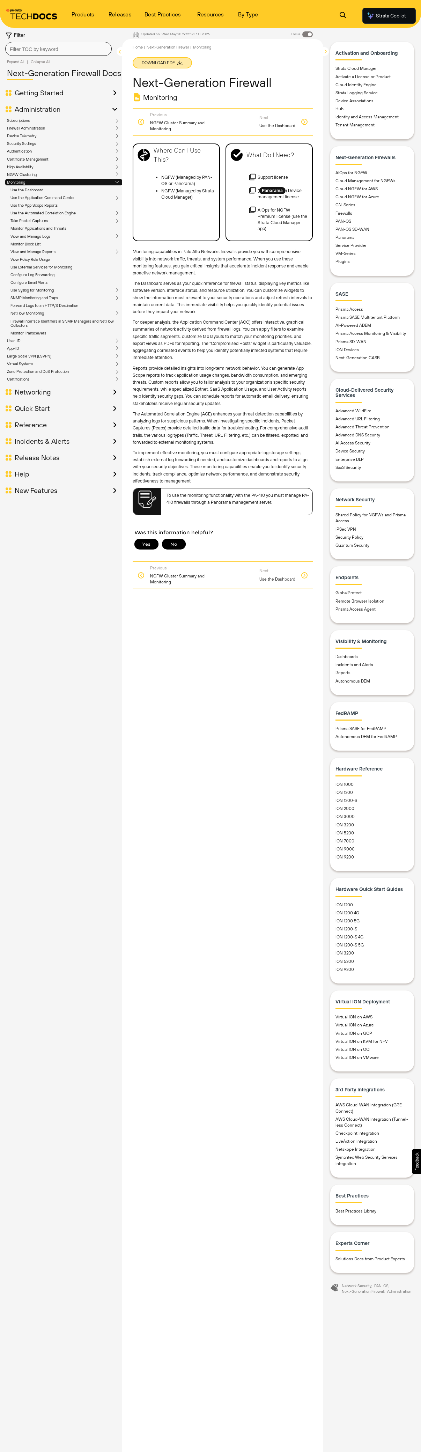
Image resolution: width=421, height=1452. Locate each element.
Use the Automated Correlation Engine (43, 213)
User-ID (14, 341)
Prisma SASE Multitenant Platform (367, 317)
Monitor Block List (25, 244)
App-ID (13, 348)
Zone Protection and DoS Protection (38, 371)
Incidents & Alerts (42, 441)
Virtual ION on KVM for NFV (361, 1041)
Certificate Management (28, 159)
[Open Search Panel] (343, 16)
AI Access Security (352, 443)
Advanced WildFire (353, 410)
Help (22, 474)
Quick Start (32, 408)
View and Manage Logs (30, 236)
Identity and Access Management (367, 117)
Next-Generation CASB (357, 357)
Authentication (19, 151)
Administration (37, 109)
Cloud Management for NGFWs (365, 180)
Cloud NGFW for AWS (356, 188)
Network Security (356, 1286)
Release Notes (37, 458)
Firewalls (343, 213)
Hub (339, 108)
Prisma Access (349, 309)
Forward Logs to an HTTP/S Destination (44, 305)
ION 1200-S (346, 800)
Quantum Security (352, 545)
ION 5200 (344, 833)
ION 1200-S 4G (349, 937)
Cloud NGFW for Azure (357, 196)
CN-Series (345, 204)
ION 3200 (344, 825)
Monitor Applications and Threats (38, 228)
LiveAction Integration (356, 1141)
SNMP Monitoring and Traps (34, 298)
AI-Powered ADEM (353, 325)
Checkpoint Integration (357, 1133)
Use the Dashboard (26, 190)
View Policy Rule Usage (30, 259)
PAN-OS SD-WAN (352, 229)
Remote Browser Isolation (359, 601)
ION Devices (347, 349)
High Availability (20, 167)
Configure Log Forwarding (32, 275)
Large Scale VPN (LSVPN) (29, 356)
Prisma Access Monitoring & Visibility (370, 333)
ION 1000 (344, 784)
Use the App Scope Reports (34, 205)
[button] (416, 1161)
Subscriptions (18, 120)
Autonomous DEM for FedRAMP (366, 736)
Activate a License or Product (363, 76)
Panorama (344, 237)
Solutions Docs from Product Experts (370, 1258)
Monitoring (16, 182)
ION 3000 (345, 816)
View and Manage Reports (33, 252)
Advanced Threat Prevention (362, 427)
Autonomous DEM (352, 681)
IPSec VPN (345, 529)
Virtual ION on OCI (352, 1049)
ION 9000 (345, 849)
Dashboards (346, 656)
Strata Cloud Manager (356, 68)
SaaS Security (348, 467)
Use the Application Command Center (42, 198)
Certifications (18, 379)
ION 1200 (344, 792)
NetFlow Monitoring (27, 313)
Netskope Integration (355, 1149)
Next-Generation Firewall (168, 47)
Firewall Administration (26, 128)
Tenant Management (355, 125)
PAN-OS (343, 221)
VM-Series (345, 253)
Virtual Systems (20, 364)
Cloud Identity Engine (356, 84)
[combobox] (58, 49)
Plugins (342, 261)
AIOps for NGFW (351, 172)
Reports (342, 672)
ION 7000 (344, 841)
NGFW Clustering (22, 174)
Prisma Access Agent (355, 609)
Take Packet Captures (29, 221)
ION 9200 (344, 857)
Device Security (350, 451)
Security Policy (349, 537)
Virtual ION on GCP (353, 1033)
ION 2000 (344, 808)
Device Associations (354, 100)
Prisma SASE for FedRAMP (360, 728)
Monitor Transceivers (28, 333)
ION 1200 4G (347, 913)
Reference (31, 425)
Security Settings (21, 143)
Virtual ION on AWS (353, 1017)
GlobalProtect (348, 592)
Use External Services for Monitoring (41, 267)
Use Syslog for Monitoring (32, 290)
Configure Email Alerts (28, 282)
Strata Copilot (386, 16)
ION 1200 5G (347, 921)
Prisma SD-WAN (351, 341)
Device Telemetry (21, 136)
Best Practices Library (355, 1211)
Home (138, 47)
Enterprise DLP (349, 459)
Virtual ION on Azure (354, 1025)
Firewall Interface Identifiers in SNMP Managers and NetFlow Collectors (62, 323)
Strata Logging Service (356, 92)
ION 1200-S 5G (349, 945)
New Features (36, 490)
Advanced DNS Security (357, 435)
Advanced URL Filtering (357, 419)
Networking (33, 392)
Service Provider (351, 245)
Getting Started (39, 93)
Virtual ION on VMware (357, 1057)
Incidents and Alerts (354, 664)
